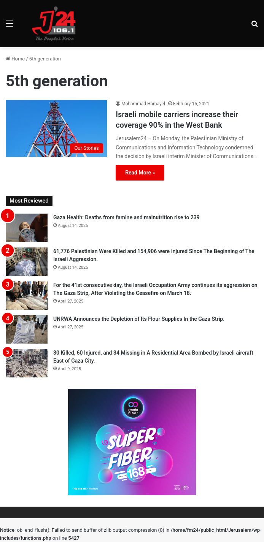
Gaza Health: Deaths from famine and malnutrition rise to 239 (126, 217)
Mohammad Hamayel (143, 103)
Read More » (140, 173)
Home (15, 59)
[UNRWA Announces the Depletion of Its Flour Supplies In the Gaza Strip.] (27, 329)
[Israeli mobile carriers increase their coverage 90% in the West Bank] (56, 128)
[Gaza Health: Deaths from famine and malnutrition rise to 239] (27, 228)
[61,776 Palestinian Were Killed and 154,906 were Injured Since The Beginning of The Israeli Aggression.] (27, 261)
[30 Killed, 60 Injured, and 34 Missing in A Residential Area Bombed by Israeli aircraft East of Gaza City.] (27, 363)
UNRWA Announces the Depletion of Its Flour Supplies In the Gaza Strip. (138, 319)
